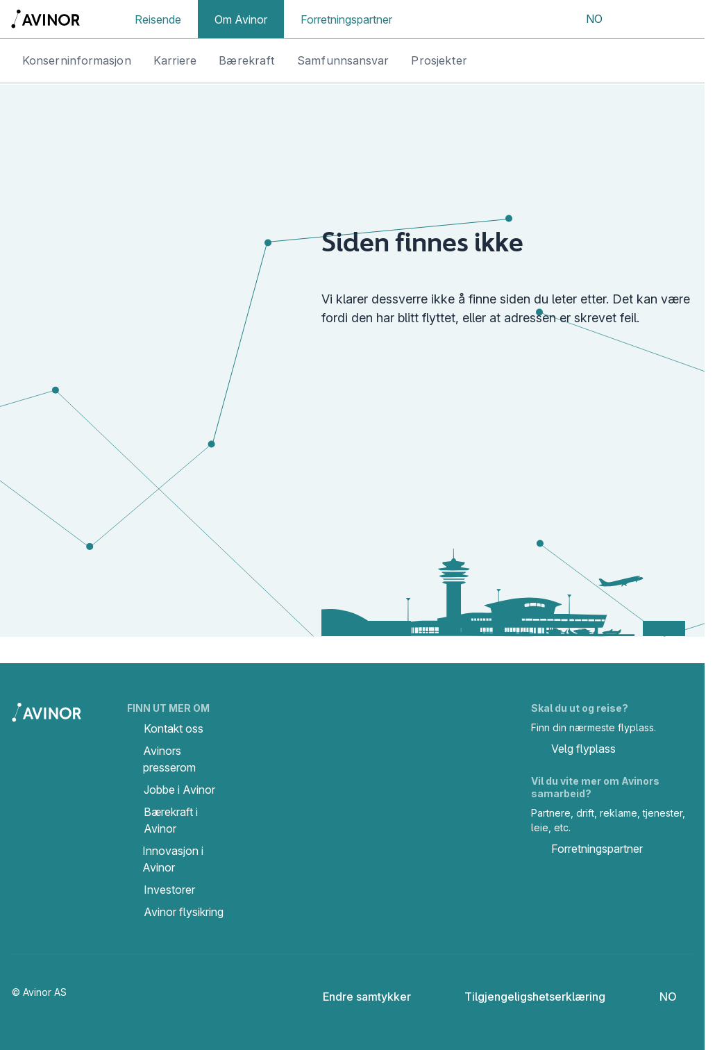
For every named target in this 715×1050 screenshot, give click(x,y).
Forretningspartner (346, 19)
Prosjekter (439, 60)
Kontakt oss (173, 728)
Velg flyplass (573, 750)
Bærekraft (247, 60)
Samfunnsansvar (343, 60)
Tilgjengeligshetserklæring (524, 996)
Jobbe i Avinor (179, 790)
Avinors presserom (169, 759)
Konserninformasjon (76, 60)
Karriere (175, 60)
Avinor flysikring (184, 912)
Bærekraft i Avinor (171, 820)
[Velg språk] (585, 19)
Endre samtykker (357, 996)
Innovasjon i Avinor (172, 859)
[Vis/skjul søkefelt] (636, 19)
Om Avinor (240, 19)
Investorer (169, 890)
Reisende (158, 19)
